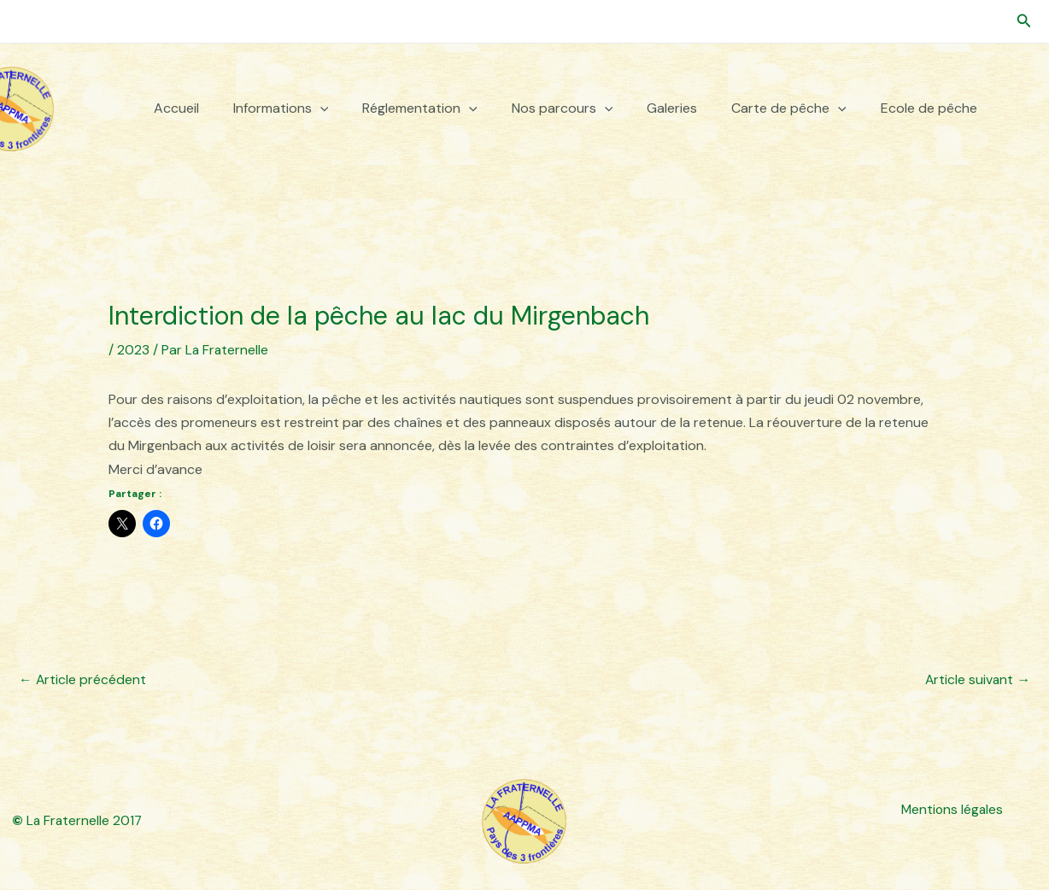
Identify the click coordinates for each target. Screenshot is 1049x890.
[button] (1024, 21)
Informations (281, 108)
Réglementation (420, 108)
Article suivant (976, 679)
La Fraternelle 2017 (78, 821)
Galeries (672, 108)
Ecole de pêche (929, 108)
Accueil (176, 108)
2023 (133, 350)
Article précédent (83, 679)
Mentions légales (951, 809)
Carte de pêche (789, 108)
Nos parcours (562, 108)
